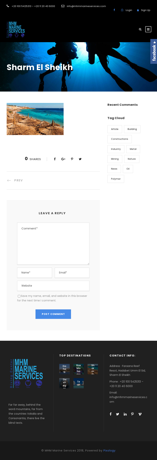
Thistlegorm (64, 385)
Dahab (64, 369)
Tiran (78, 383)
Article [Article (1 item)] (114, 129)
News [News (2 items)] (114, 168)
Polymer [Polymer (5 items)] (116, 178)
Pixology (109, 450)
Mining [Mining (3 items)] (115, 158)
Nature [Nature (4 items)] (132, 158)
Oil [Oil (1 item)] (127, 168)
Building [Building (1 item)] (132, 129)
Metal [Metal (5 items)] (133, 149)
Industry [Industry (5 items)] (116, 149)
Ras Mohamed (78, 371)
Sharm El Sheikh (93, 373)
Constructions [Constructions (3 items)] (119, 139)
